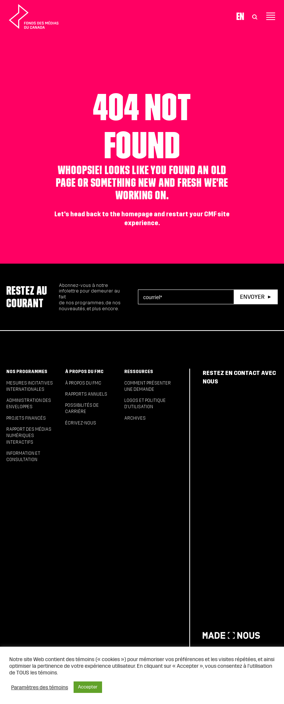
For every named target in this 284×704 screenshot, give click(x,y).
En (240, 16)
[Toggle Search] (255, 16)
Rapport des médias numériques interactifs (28, 436)
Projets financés (26, 418)
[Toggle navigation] (270, 16)
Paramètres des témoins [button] (39, 687)
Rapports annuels (86, 394)
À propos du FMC (84, 371)
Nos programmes (26, 371)
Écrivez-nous (80, 423)
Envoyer (252, 296)
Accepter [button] (88, 687)
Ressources (138, 371)
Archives (135, 418)
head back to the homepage (111, 214)
